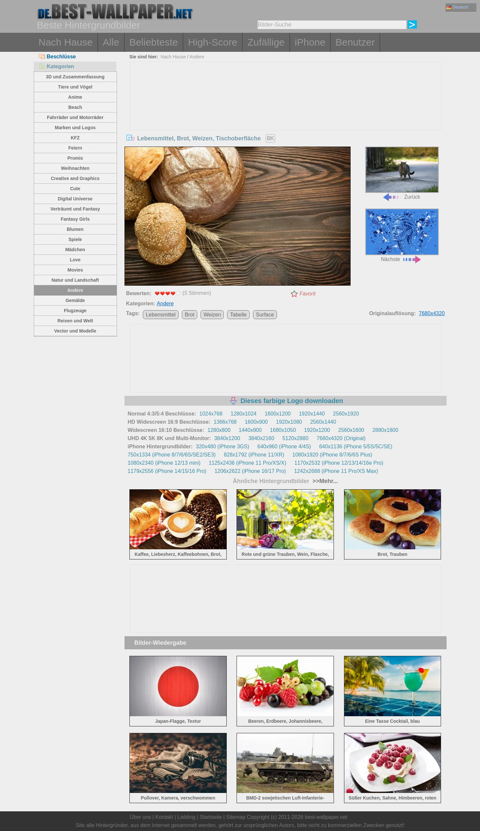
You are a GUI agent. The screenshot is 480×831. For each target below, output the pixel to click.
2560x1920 (346, 413)
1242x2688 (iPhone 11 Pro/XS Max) (336, 471)
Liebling (186, 817)
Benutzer (355, 42)
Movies (75, 270)
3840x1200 (227, 438)
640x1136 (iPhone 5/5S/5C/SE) (355, 446)
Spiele (75, 239)
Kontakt (164, 817)
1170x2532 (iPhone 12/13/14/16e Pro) (339, 463)
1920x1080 (289, 422)
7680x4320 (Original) (341, 438)
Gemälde (75, 300)
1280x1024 (244, 413)
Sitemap (235, 817)
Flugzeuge (75, 310)
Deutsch (457, 7)
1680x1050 (283, 430)
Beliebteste (153, 42)
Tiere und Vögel (75, 87)
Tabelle (238, 314)
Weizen (212, 314)
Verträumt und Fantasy (75, 209)
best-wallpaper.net (326, 817)
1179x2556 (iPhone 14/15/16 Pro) (167, 471)
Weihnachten (75, 168)
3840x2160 (261, 438)
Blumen (75, 229)
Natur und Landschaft (75, 280)
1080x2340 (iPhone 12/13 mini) (164, 463)
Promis (75, 158)
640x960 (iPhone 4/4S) (284, 446)
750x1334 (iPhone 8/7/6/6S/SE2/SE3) (172, 454)
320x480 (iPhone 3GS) (222, 446)
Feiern (75, 148)
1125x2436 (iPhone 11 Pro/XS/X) (247, 463)
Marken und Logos (75, 127)
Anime (75, 97)
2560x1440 (323, 422)
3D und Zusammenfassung (75, 76)
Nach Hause (66, 42)
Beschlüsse (57, 56)
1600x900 (256, 422)
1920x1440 (312, 413)
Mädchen (75, 249)
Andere (75, 290)
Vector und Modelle (75, 331)
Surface (265, 314)
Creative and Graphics (75, 178)
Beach (75, 107)
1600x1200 (278, 413)
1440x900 (250, 430)
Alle (111, 42)
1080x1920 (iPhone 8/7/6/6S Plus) (332, 454)
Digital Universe (75, 198)
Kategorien (56, 66)
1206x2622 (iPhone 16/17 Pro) (250, 471)
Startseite (211, 817)
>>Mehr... (324, 481)
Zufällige (265, 42)
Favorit (307, 293)
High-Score (212, 42)
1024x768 (211, 413)
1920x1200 (317, 430)
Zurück (402, 173)
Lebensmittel (161, 314)
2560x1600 (351, 430)
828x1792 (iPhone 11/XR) (254, 454)
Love (75, 259)
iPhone (310, 42)
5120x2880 (295, 438)
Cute (75, 188)
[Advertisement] (285, 111)
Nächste (402, 235)
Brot (189, 314)
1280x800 (218, 430)
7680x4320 (432, 313)
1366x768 (225, 422)
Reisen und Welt (75, 320)
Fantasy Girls (75, 219)
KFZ (75, 137)
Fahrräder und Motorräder (75, 117)
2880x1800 (385, 430)
